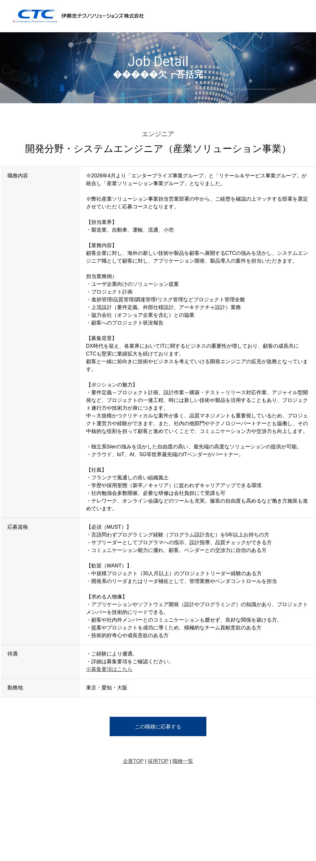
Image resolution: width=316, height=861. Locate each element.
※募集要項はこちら (109, 669)
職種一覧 (183, 761)
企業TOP (133, 761)
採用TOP (158, 761)
